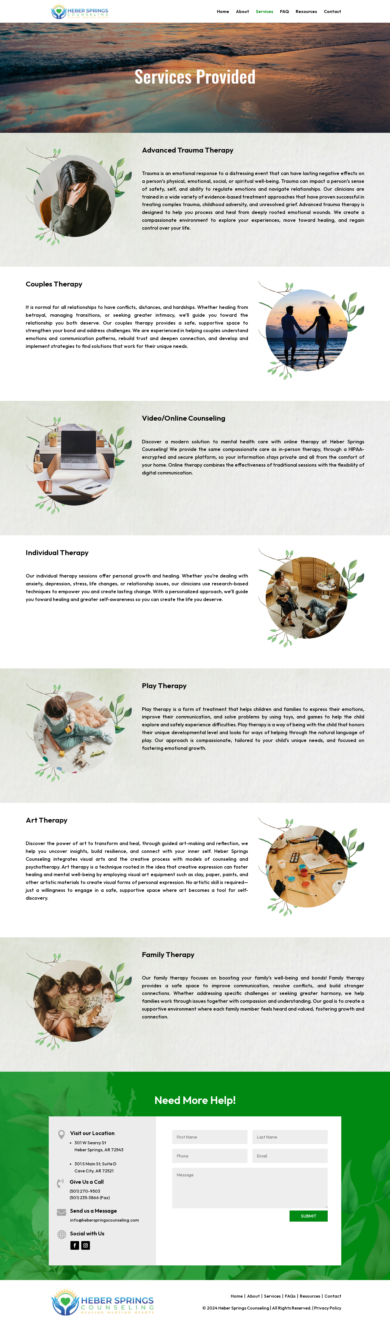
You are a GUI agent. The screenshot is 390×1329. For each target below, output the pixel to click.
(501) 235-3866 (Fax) (90, 1197)
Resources (306, 11)
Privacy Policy (327, 1308)
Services (264, 11)
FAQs (290, 1296)
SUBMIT (308, 1216)
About (242, 11)
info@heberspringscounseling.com (104, 1220)
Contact (332, 11)
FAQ (284, 11)
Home (223, 11)
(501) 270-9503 (85, 1191)
